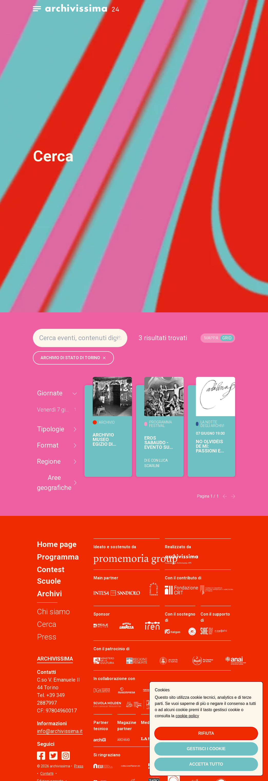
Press (46, 636)
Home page (56, 544)
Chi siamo (53, 611)
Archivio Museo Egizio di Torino (103, 440)
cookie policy (187, 716)
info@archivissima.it (60, 731)
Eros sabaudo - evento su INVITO (156, 443)
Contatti (46, 773)
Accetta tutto (206, 764)
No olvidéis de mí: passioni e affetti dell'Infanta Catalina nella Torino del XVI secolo (211, 446)
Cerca (46, 624)
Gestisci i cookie (206, 749)
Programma (58, 556)
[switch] (217, 338)
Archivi (49, 593)
